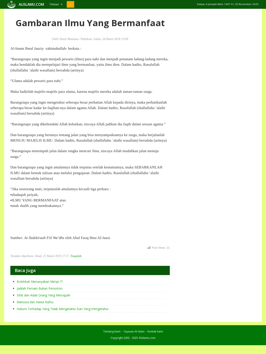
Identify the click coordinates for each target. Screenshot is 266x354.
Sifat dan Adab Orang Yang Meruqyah (43, 295)
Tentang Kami (111, 331)
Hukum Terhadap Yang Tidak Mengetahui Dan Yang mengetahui (62, 309)
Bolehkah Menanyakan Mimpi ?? (40, 281)
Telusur (56, 4)
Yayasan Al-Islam (134, 331)
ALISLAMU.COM (31, 4)
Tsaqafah (75, 256)
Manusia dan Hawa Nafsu (35, 302)
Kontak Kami (155, 331)
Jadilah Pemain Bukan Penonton (40, 288)
